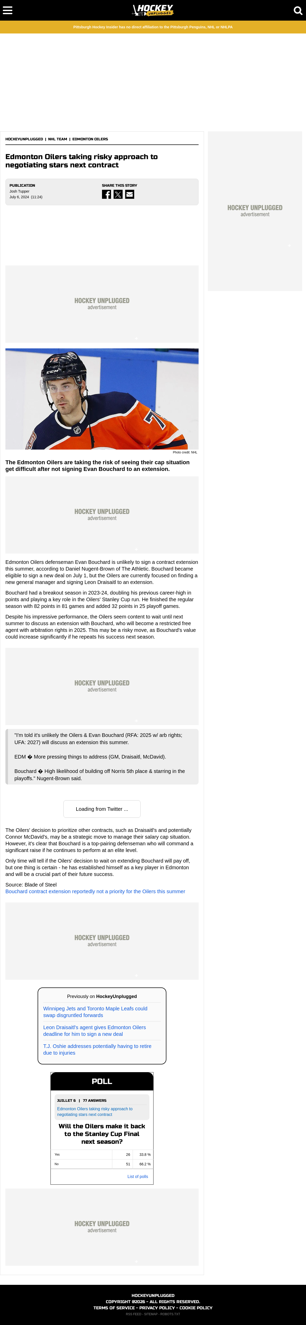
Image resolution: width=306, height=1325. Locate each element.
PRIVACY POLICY (157, 1307)
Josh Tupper (19, 191)
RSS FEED (133, 1314)
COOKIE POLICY (196, 1307)
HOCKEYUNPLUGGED (24, 139)
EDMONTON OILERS (90, 139)
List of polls (138, 1176)
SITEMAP (150, 1314)
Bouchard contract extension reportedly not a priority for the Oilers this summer (95, 891)
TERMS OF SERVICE (114, 1307)
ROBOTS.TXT (170, 1314)
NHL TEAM (57, 139)
